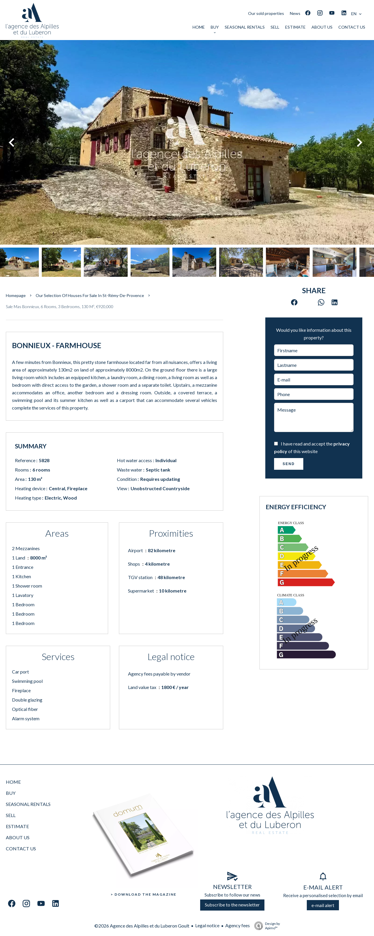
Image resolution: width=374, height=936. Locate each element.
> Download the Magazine (143, 894)
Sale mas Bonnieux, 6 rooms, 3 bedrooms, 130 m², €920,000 (59, 306)
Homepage (16, 295)
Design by (265, 925)
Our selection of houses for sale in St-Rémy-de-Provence (90, 295)
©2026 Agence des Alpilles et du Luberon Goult (141, 925)
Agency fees (237, 925)
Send (289, 464)
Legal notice (207, 925)
